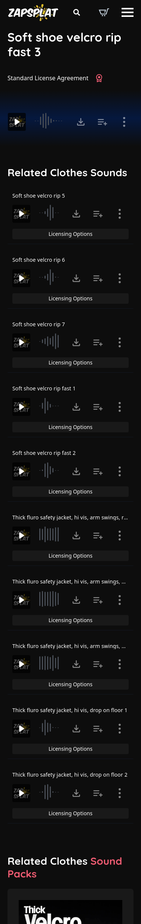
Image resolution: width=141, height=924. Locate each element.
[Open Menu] (128, 12)
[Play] (17, 122)
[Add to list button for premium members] (102, 122)
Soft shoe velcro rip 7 (38, 324)
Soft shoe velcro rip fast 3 (64, 44)
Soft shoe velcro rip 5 (38, 195)
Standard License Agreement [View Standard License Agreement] (48, 78)
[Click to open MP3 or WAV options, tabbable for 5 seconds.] (81, 122)
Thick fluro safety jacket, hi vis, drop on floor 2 (70, 774)
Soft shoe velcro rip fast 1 (44, 388)
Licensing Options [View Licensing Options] (70, 233)
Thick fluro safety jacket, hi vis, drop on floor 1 (70, 710)
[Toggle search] (76, 12)
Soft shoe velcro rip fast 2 (44, 452)
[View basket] (104, 12)
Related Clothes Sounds (67, 172)
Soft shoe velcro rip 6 (38, 259)
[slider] (50, 121)
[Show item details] (124, 122)
